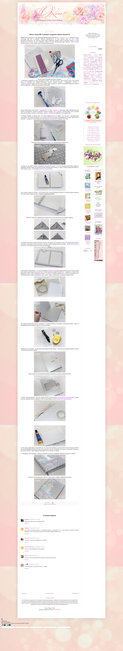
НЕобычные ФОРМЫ (93, 68)
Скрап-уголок (99, 77)
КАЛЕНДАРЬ (86, 62)
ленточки (75, 82)
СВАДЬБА (86, 76)
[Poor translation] (8, 625)
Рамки (84, 74)
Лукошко (88, 232)
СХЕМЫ (92, 76)
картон (72, 111)
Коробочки (86, 65)
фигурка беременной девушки (51, 117)
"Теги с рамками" (57, 111)
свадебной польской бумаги (66, 397)
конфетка (96, 84)
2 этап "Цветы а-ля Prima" (93, 130)
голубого (23, 83)
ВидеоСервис (86, 60)
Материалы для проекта (93, 127)
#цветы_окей (87, 54)
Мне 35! (88, 180)
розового (29, 83)
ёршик (54, 116)
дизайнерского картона (46, 142)
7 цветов (95, 54)
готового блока (51, 270)
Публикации (100, 73)
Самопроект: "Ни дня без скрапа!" (88, 211)
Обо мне (91, 71)
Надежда (26, 528)
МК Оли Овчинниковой (65, 399)
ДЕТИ (96, 60)
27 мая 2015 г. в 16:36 (34, 538)
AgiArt (100, 54)
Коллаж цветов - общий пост (93, 139)
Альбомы (86, 59)
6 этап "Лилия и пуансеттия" (93, 137)
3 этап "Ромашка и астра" (93, 132)
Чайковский (91, 82)
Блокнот (92, 59)
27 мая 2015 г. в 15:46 (34, 528)
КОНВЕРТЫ (94, 62)
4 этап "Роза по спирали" (93, 134)
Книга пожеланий (88, 63)
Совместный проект (89, 79)
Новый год (93, 69)
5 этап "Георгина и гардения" (93, 135)
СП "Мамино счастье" (63, 37)
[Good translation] (3, 625)
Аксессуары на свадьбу (95, 57)
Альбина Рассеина (29, 546)
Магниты (94, 66)
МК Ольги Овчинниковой (45, 168)
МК (66, 118)
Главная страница (49, 593)
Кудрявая (26, 519)
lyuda (25, 555)
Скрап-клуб (92, 77)
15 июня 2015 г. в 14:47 (33, 564)
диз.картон (39, 272)
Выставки (92, 60)
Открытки (98, 71)
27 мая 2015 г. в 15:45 (35, 519)
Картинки (100, 62)
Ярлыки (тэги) (90, 84)
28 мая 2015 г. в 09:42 (33, 555)
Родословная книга (88, 222)
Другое (100, 60)
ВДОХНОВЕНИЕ (98, 59)
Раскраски (99, 74)
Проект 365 (93, 73)
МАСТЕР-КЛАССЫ (52, 504)
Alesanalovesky (57, 609)
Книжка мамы (98, 63)
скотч (63, 272)
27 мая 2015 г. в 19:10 (39, 546)
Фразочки (90, 80)
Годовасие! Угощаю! (88, 200)
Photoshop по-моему (93, 56)
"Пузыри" (55, 110)
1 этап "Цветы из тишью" (93, 128)
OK (25, 564)
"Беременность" (44, 110)
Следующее (24, 593)
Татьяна (26, 538)
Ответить (26, 523)
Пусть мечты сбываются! (88, 190)
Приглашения (86, 73)
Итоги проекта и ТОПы (93, 140)
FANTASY (85, 56)
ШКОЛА (85, 84)
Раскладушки (92, 74)
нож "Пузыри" (65, 116)
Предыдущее (75, 593)
